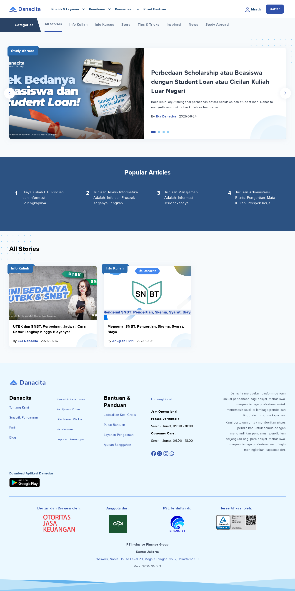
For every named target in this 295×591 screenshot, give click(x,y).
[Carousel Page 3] (163, 132)
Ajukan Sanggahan (117, 445)
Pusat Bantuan (154, 9)
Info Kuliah (78, 24)
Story (125, 24)
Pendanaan (65, 429)
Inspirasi (174, 24)
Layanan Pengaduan (119, 435)
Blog (12, 437)
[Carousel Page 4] (168, 132)
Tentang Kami (19, 407)
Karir (12, 427)
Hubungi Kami (161, 399)
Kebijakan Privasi (69, 409)
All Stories (53, 24)
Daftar (275, 9)
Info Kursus (104, 24)
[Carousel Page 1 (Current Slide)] (153, 132)
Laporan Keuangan (70, 439)
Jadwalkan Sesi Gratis (120, 415)
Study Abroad (217, 24)
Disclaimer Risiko (69, 419)
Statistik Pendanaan (23, 417)
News (193, 24)
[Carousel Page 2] (159, 132)
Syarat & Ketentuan (71, 399)
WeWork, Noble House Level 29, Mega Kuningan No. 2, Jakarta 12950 (147, 559)
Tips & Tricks (149, 24)
